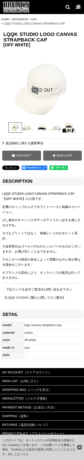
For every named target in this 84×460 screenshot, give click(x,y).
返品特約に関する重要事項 (22, 143)
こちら (24, 454)
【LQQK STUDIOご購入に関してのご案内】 (34, 297)
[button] (67, 7)
